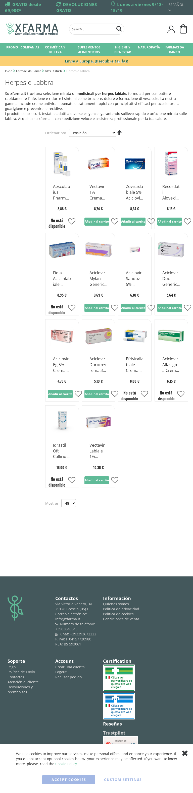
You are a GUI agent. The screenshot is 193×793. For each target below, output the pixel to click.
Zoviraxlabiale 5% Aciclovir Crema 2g (134, 192)
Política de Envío (21, 672)
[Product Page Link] (62, 176)
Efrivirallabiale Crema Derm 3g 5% (134, 365)
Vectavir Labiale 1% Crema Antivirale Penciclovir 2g (98, 451)
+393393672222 (83, 634)
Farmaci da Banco (29, 71)
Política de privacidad (121, 609)
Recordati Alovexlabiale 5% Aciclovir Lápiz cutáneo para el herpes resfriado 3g (171, 192)
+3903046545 (66, 629)
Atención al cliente (23, 682)
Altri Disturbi (54, 71)
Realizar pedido (68, 677)
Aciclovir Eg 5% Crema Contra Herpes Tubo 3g (61, 365)
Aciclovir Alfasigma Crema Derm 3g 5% (170, 365)
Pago (12, 667)
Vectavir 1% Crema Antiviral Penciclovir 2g (98, 192)
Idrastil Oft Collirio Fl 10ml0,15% (61, 451)
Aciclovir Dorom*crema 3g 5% (98, 365)
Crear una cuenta (70, 667)
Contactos (16, 677)
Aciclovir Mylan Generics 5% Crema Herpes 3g (97, 279)
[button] (71, 222)
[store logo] (35, 29)
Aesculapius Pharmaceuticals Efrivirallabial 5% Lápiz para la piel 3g (62, 192)
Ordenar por (55, 132)
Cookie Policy (66, 763)
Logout (61, 672)
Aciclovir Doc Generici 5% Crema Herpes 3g (170, 279)
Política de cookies (118, 614)
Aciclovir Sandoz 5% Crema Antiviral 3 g (134, 279)
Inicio (9, 71)
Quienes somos (116, 604)
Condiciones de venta (121, 619)
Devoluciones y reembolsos (20, 689)
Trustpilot (114, 733)
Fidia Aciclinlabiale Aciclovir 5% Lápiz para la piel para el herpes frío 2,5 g (62, 279)
